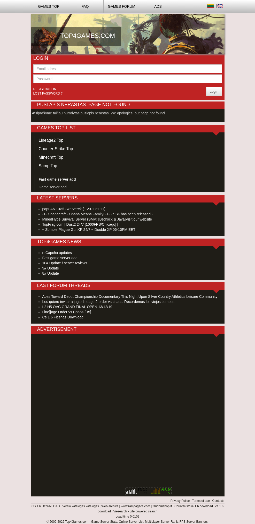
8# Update (50, 273)
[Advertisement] (164, 65)
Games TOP (48, 6)
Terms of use (201, 501)
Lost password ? (48, 93)
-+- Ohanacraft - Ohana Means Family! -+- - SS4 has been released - (97, 214)
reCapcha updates (57, 253)
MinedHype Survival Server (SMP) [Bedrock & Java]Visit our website (97, 219)
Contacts (218, 501)
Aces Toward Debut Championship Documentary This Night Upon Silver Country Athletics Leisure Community (130, 296)
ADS (158, 6)
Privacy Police (180, 501)
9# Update (50, 268)
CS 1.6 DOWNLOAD (46, 506)
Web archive (109, 506)
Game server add (53, 187)
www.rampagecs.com (135, 506)
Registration (44, 89)
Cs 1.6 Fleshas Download (63, 317)
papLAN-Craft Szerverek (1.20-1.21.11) (73, 209)
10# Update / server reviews (64, 263)
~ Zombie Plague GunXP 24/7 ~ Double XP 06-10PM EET (89, 229)
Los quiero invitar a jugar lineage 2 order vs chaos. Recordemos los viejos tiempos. (108, 302)
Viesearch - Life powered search (135, 511)
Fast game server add (60, 258)
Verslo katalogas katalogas (80, 506)
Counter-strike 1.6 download (193, 506)
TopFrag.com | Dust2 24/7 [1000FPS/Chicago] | (80, 224)
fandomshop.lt (162, 506)
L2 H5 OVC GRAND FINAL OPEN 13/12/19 (77, 307)
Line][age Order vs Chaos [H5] (66, 312)
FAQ (85, 6)
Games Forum (121, 6)
